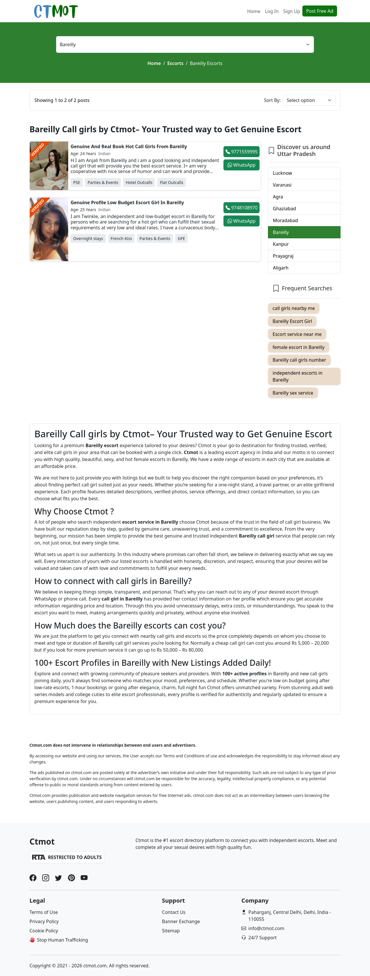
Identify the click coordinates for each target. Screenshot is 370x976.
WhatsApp (241, 164)
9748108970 (241, 207)
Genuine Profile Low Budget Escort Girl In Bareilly (127, 202)
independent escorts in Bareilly (298, 376)
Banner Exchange (181, 921)
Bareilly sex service (293, 393)
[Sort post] (309, 100)
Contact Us (173, 912)
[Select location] (185, 44)
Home (253, 11)
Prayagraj (283, 256)
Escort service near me (297, 334)
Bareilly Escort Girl (292, 321)
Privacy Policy (44, 921)
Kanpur (281, 244)
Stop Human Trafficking (62, 940)
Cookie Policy (43, 930)
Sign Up (291, 11)
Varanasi (282, 185)
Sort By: (272, 100)
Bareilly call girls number (299, 360)
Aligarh (280, 268)
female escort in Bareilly (299, 347)
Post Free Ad (319, 11)
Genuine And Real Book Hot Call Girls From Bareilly (129, 146)
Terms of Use (43, 912)
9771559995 (241, 151)
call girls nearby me (294, 308)
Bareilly (281, 232)
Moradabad (285, 220)
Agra (278, 197)
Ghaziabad (284, 208)
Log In (271, 11)
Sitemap (171, 930)
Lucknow (282, 173)
